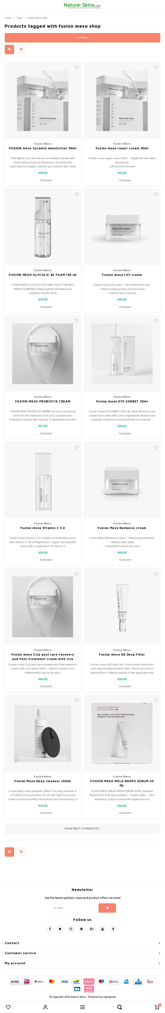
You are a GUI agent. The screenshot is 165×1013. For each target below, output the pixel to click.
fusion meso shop (37, 18)
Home (8, 18)
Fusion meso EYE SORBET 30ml (122, 401)
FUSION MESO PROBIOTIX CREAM (43, 401)
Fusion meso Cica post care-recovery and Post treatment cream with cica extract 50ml (42, 657)
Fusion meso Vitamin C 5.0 (42, 528)
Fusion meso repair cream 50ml (122, 148)
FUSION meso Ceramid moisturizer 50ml (42, 148)
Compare (46, 180)
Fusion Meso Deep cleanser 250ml (42, 781)
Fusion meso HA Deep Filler (122, 654)
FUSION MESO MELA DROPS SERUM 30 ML (121, 783)
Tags (19, 18)
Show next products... (82, 829)
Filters (82, 38)
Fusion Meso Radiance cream (122, 528)
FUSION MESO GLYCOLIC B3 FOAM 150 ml (43, 275)
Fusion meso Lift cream (122, 275)
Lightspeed (109, 997)
